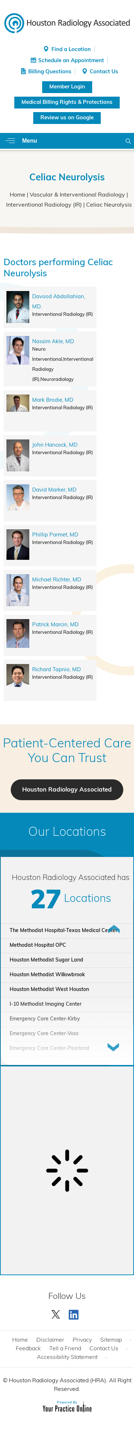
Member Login (67, 87)
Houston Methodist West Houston (49, 989)
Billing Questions (49, 72)
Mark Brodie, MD (52, 400)
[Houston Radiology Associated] (67, 23)
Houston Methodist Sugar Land (46, 960)
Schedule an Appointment (71, 61)
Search (128, 141)
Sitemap (111, 1340)
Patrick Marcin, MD (55, 625)
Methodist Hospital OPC (38, 945)
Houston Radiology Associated (67, 790)
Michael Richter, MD (56, 580)
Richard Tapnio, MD (56, 670)
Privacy (82, 1340)
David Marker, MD (54, 490)
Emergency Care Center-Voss (44, 1034)
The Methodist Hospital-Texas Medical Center (63, 930)
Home (17, 195)
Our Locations (67, 832)
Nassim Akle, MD (53, 342)
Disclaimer (50, 1340)
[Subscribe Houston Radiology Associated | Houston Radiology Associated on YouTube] (74, 1312)
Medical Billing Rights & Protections (67, 102)
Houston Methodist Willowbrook (47, 975)
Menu (29, 141)
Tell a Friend (65, 1349)
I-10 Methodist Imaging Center (45, 1004)
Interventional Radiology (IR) (44, 205)
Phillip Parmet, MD (55, 535)
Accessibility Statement (67, 1357)
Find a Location (71, 49)
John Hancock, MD (55, 445)
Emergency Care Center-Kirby (45, 1019)
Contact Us (104, 72)
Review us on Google (67, 118)
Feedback (28, 1349)
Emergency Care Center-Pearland (49, 1048)
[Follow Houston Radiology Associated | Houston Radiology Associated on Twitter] (56, 1312)
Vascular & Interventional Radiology (77, 195)
